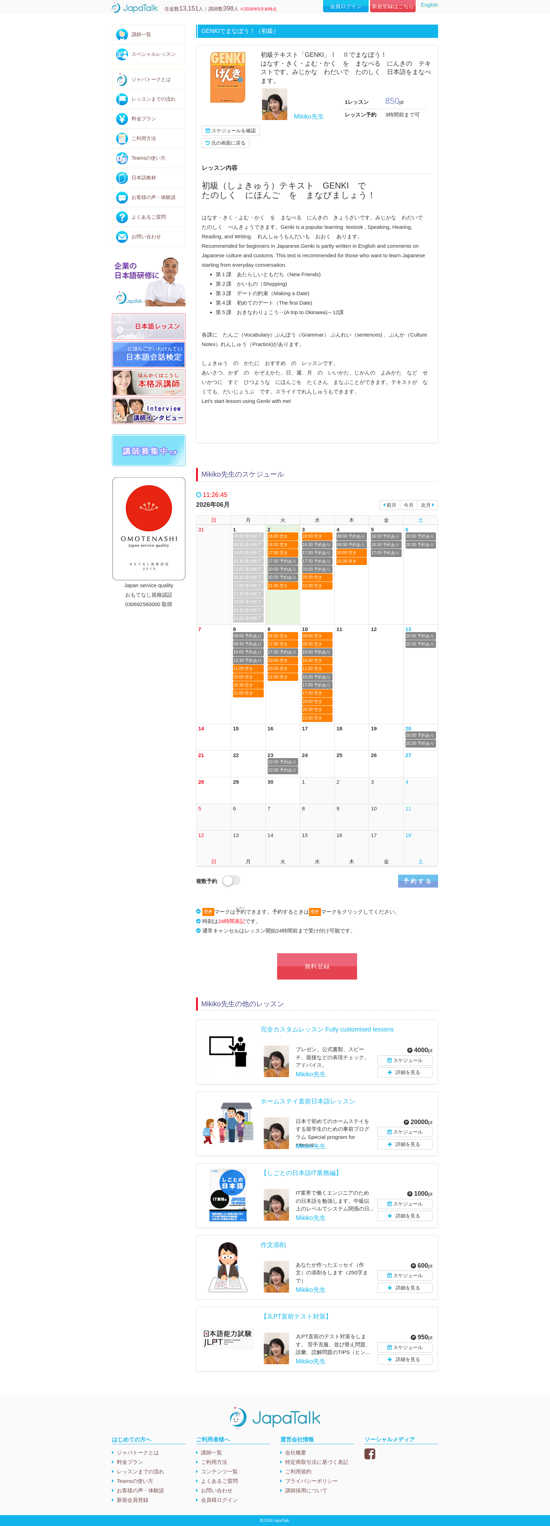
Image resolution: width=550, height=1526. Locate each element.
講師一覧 (141, 34)
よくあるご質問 (149, 217)
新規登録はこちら (393, 6)
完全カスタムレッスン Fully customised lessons (327, 1029)
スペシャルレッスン (154, 54)
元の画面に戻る (226, 143)
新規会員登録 (132, 1500)
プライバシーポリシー (311, 1481)
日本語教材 (144, 177)
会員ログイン (346, 6)
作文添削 (273, 1244)
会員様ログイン (219, 1500)
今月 (409, 505)
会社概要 (295, 1452)
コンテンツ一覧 (219, 1471)
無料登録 (317, 966)
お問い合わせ (146, 236)
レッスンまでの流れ (154, 99)
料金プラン (144, 118)
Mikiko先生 (309, 116)
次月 (427, 505)
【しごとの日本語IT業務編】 (301, 1172)
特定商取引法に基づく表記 (316, 1462)
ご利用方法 (144, 138)
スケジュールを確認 (231, 130)
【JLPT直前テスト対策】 (296, 1316)
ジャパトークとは (151, 79)
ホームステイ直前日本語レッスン (308, 1101)
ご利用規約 (298, 1471)
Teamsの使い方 (149, 158)
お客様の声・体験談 (154, 197)
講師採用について (306, 1490)
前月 (389, 505)
